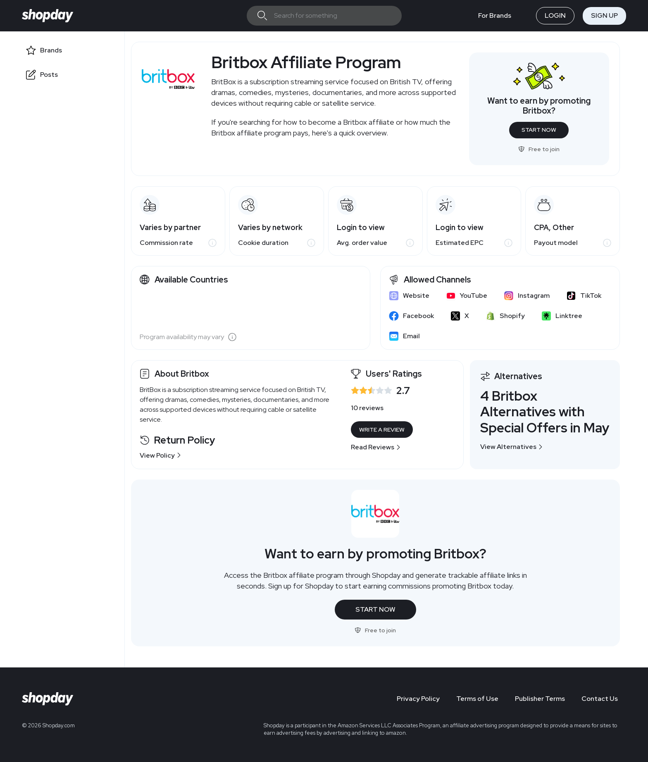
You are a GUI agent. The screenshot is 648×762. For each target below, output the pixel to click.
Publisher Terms (540, 698)
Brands (51, 50)
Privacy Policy (418, 698)
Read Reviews (376, 447)
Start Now (539, 129)
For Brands (494, 15)
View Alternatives (511, 447)
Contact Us (599, 698)
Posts (49, 74)
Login (555, 15)
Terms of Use (477, 698)
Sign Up (604, 15)
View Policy (160, 455)
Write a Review (382, 429)
